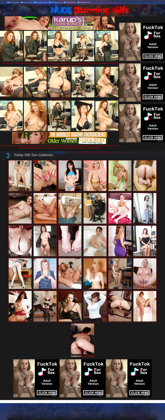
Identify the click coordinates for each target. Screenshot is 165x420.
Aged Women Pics (71, 2)
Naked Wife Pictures (42, 2)
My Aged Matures (15, 2)
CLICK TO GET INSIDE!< (59, 99)
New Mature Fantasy (57, 2)
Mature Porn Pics (28, 2)
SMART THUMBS (88, 356)
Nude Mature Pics (85, 2)
